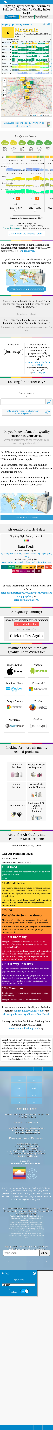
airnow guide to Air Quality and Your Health (26, 1224)
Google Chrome (15, 829)
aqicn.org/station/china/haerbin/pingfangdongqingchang (26, 633)
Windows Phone (15, 811)
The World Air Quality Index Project (25, 1373)
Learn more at (26, 289)
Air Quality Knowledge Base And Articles (27, 1338)
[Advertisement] (26, 360)
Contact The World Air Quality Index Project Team (27, 1324)
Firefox (38, 829)
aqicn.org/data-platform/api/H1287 (37, 405)
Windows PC (38, 811)
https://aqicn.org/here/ (26, 314)
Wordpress (15, 848)
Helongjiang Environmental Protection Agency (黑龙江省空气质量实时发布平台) (28, 1422)
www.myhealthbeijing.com (23, 1238)
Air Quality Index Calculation (27, 1356)
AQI (18, 24)
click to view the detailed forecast (26, 233)
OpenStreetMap (38, 115)
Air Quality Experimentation (27, 1340)
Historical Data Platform (27, 1366)
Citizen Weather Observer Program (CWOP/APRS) (27, 1418)
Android (38, 793)
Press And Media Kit (27, 1327)
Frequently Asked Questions (26, 1348)
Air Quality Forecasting (27, 1359)
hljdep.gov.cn (28, 250)
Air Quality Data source (27, 1354)
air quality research (26, 1332)
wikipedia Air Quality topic (28, 1220)
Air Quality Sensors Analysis (27, 1343)
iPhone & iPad (15, 793)
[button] (28, 85)
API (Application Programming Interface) (27, 1363)
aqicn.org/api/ (39, 414)
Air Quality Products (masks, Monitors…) (27, 1361)
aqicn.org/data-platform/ (26, 670)
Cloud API (38, 847)
